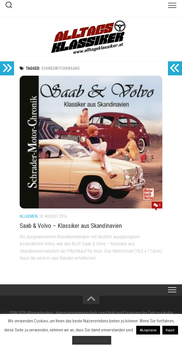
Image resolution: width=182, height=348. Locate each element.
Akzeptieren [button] (148, 330)
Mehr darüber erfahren (92, 340)
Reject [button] (170, 330)
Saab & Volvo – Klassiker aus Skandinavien (71, 225)
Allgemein (29, 216)
